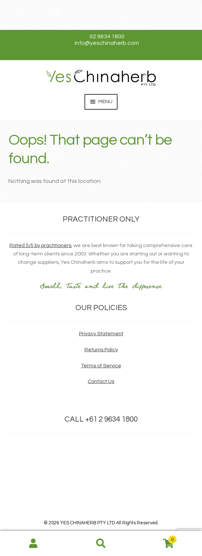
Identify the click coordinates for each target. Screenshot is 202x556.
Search (101, 543)
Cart (156, 538)
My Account (33, 543)
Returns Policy (101, 349)
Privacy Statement (101, 333)
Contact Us (101, 381)
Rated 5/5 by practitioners (40, 245)
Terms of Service (101, 365)
